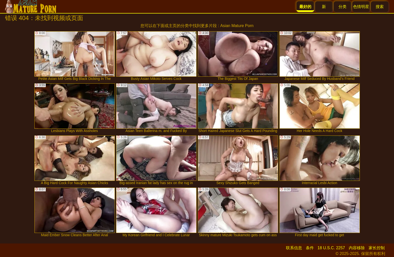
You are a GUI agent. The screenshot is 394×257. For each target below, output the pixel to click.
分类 (342, 7)
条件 (310, 248)
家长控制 (377, 248)
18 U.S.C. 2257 (331, 248)
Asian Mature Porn (237, 26)
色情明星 (361, 7)
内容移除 (357, 248)
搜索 (380, 7)
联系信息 (294, 248)
